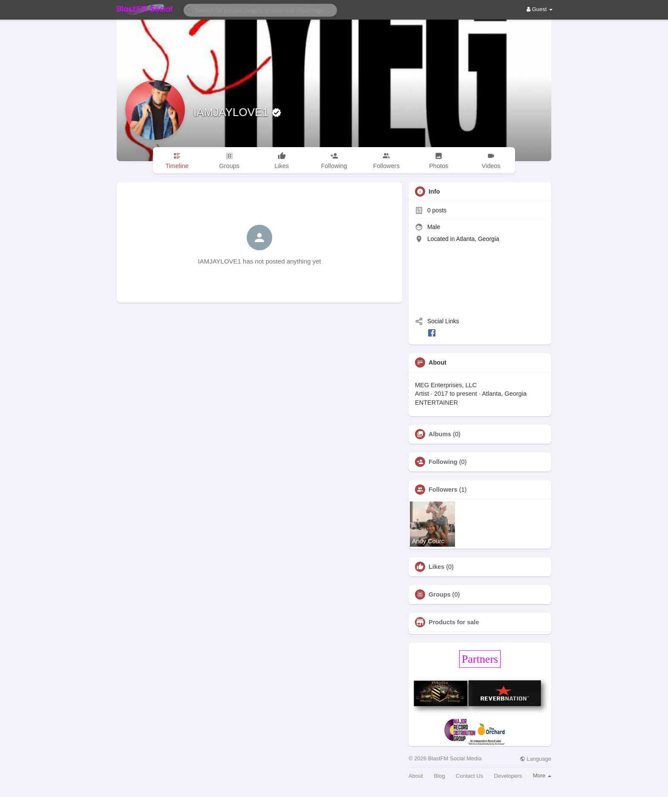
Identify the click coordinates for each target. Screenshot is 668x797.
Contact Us (469, 776)
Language (535, 759)
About (416, 776)
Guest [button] (540, 9)
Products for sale (454, 622)
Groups (440, 594)
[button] (260, 10)
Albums (440, 434)
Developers (508, 776)
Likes (436, 566)
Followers (443, 489)
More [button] (542, 775)
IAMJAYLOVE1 (232, 112)
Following (443, 461)
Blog (439, 776)
